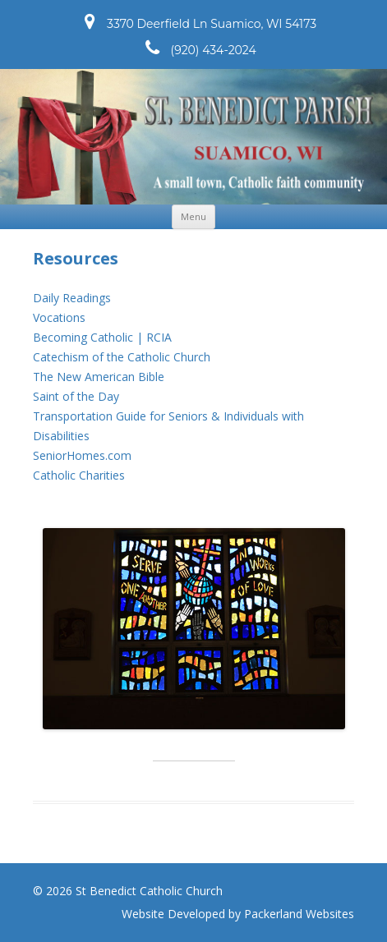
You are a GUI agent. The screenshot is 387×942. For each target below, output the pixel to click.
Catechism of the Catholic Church (121, 357)
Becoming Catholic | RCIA (102, 337)
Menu (193, 216)
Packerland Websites (299, 913)
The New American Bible (98, 376)
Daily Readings (72, 298)
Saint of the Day (76, 396)
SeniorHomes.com (82, 455)
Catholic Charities (79, 475)
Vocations (59, 317)
